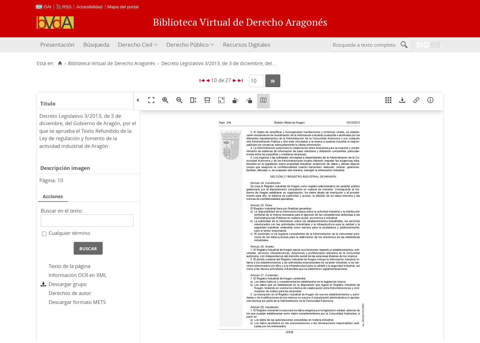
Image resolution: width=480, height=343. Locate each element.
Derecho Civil (135, 44)
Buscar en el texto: (62, 210)
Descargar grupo (68, 284)
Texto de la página (69, 266)
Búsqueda (96, 44)
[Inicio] (60, 63)
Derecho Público (187, 44)
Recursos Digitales (246, 44)
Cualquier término (69, 233)
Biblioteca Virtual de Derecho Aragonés (111, 63)
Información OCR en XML (78, 275)
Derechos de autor (70, 293)
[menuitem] (58, 44)
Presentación (57, 44)
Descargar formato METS (77, 302)
